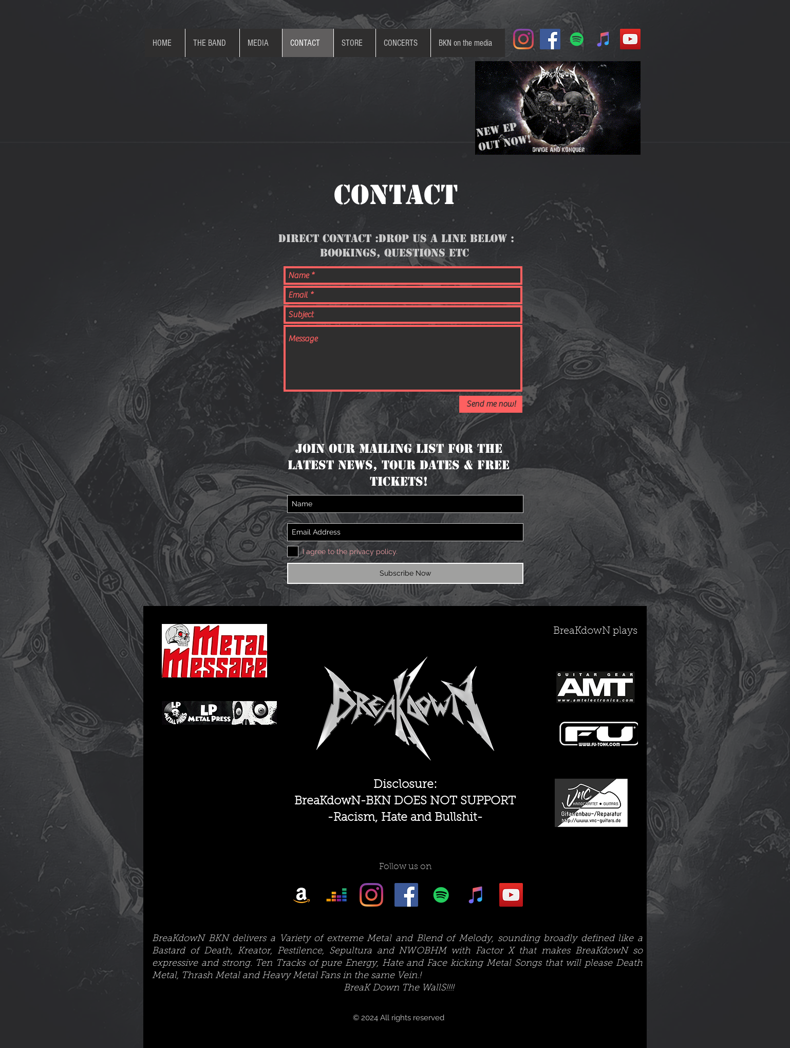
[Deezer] (336, 895)
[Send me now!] (490, 404)
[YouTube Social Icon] (630, 39)
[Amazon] (301, 895)
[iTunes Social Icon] (603, 39)
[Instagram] (523, 39)
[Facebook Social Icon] (550, 39)
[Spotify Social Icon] (577, 39)
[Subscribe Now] (405, 573)
